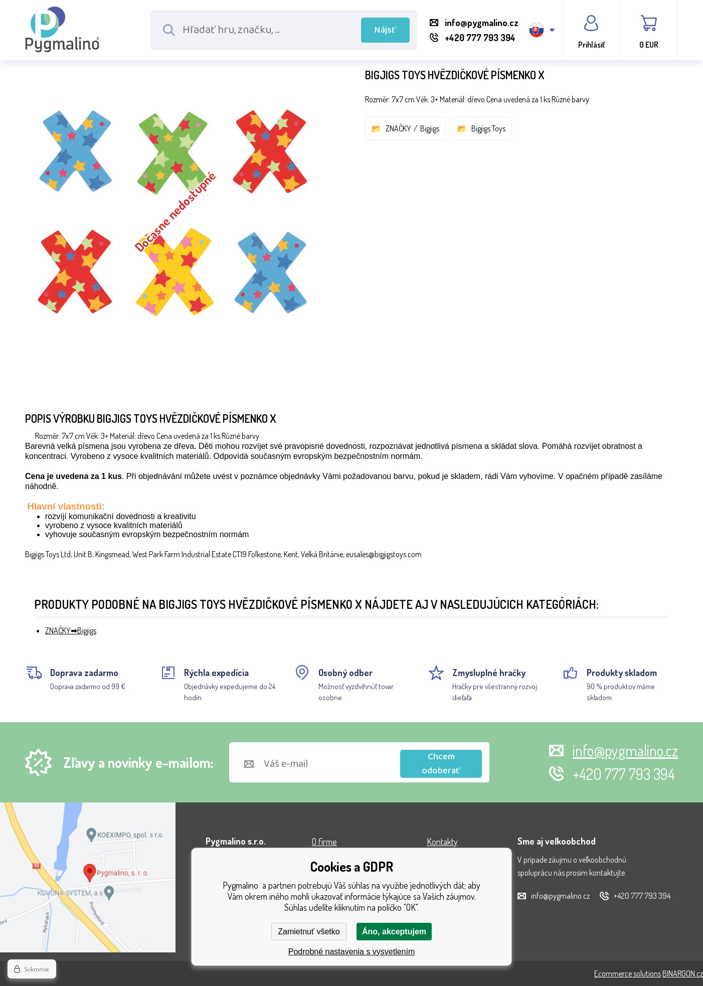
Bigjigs (429, 128)
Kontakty (442, 841)
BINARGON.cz (682, 973)
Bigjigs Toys (488, 128)
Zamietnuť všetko (308, 931)
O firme (324, 841)
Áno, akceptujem (394, 931)
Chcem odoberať (441, 764)
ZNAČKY (398, 128)
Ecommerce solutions (627, 973)
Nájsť (385, 30)
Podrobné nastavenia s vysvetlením (351, 951)
